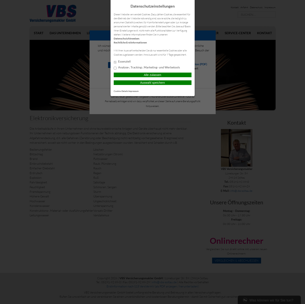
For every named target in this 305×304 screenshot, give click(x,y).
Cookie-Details (121, 91)
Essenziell (122, 62)
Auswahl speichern (152, 82)
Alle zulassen (152, 75)
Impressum (133, 91)
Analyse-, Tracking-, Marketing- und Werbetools (147, 67)
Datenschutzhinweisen (126, 38)
